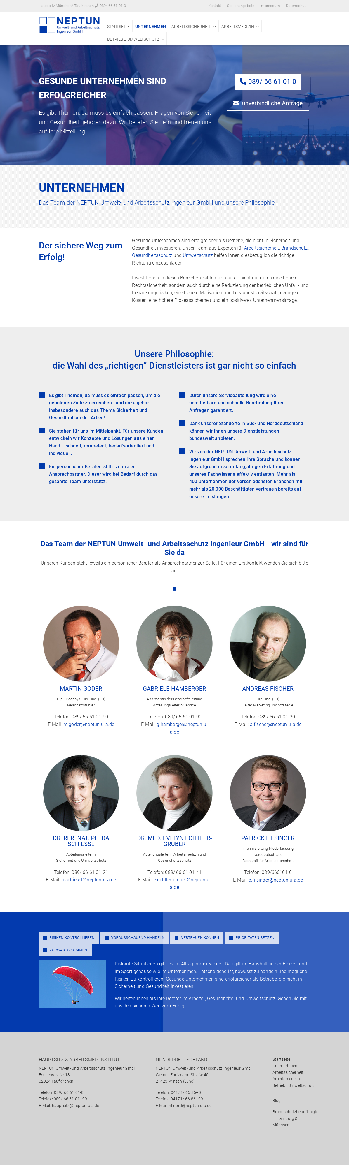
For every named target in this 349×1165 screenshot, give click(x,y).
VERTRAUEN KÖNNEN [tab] (197, 937)
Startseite (118, 26)
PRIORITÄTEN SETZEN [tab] (252, 937)
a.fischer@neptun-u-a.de (276, 724)
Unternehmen (150, 26)
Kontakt (214, 5)
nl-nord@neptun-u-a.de (190, 1105)
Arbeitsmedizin (237, 26)
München (281, 1124)
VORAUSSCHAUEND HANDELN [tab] (135, 937)
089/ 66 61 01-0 (113, 5)
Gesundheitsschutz (152, 255)
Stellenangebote (240, 5)
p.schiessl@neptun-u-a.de (89, 879)
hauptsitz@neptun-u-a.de (75, 1105)
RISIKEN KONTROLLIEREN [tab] (69, 937)
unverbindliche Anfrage (268, 102)
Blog (276, 1100)
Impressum (270, 5)
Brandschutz (294, 248)
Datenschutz (297, 5)
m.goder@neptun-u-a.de (88, 724)
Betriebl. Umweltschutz (133, 39)
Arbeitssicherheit (191, 26)
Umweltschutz (198, 255)
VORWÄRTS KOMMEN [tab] (65, 949)
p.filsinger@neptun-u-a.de (276, 880)
